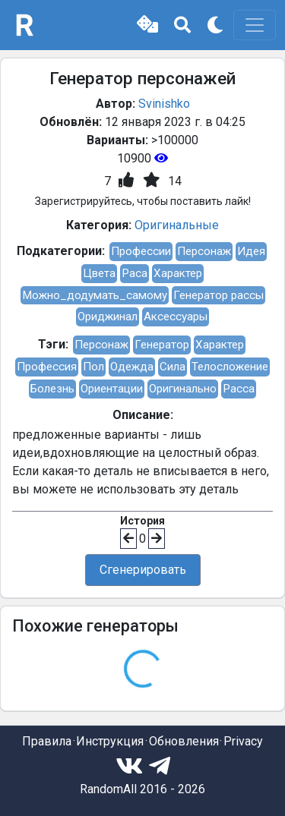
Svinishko (164, 103)
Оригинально (183, 388)
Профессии (141, 251)
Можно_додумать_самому (94, 295)
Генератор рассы (218, 295)
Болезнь (52, 388)
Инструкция (110, 741)
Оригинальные (177, 225)
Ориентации (112, 388)
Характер (178, 273)
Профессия (47, 366)
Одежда (132, 366)
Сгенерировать (143, 569)
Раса (134, 273)
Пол (93, 366)
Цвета (99, 273)
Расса (239, 388)
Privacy (243, 741)
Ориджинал (108, 316)
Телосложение (230, 366)
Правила (46, 741)
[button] (147, 25)
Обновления (184, 741)
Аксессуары (175, 316)
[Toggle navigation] (254, 25)
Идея (251, 251)
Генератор (162, 344)
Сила (172, 366)
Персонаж (204, 251)
